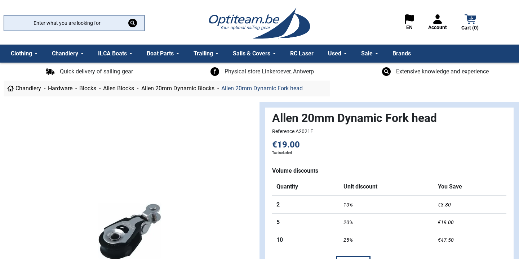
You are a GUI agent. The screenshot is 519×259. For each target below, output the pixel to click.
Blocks (87, 88)
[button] (470, 23)
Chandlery (28, 88)
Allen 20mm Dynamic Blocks (177, 88)
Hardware (60, 88)
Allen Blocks (118, 88)
